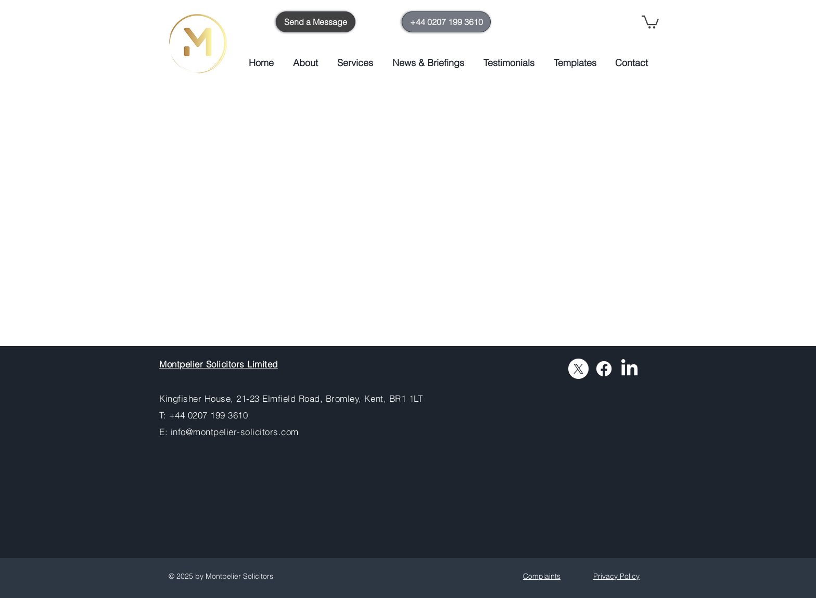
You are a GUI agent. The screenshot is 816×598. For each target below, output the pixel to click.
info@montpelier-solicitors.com (235, 431)
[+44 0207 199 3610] (446, 21)
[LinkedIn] (629, 369)
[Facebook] (604, 369)
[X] (578, 369)
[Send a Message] (315, 21)
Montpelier (181, 364)
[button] (650, 21)
